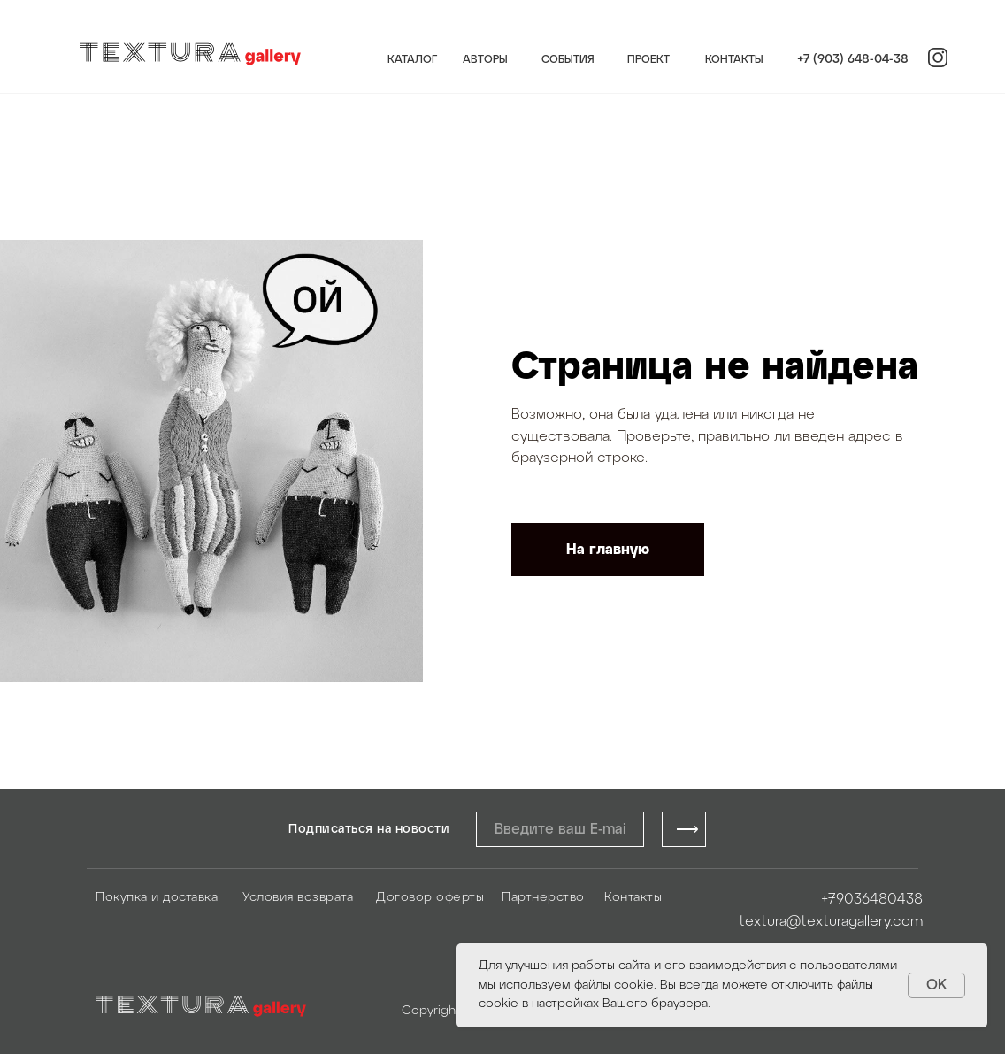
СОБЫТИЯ (568, 60)
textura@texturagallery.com (831, 921)
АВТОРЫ (485, 60)
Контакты (633, 898)
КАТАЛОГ (412, 60)
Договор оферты (430, 898)
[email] (560, 829)
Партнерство (543, 898)
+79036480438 (872, 899)
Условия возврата (297, 898)
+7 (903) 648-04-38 (853, 59)
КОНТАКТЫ (734, 60)
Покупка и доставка (157, 898)
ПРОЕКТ (648, 60)
